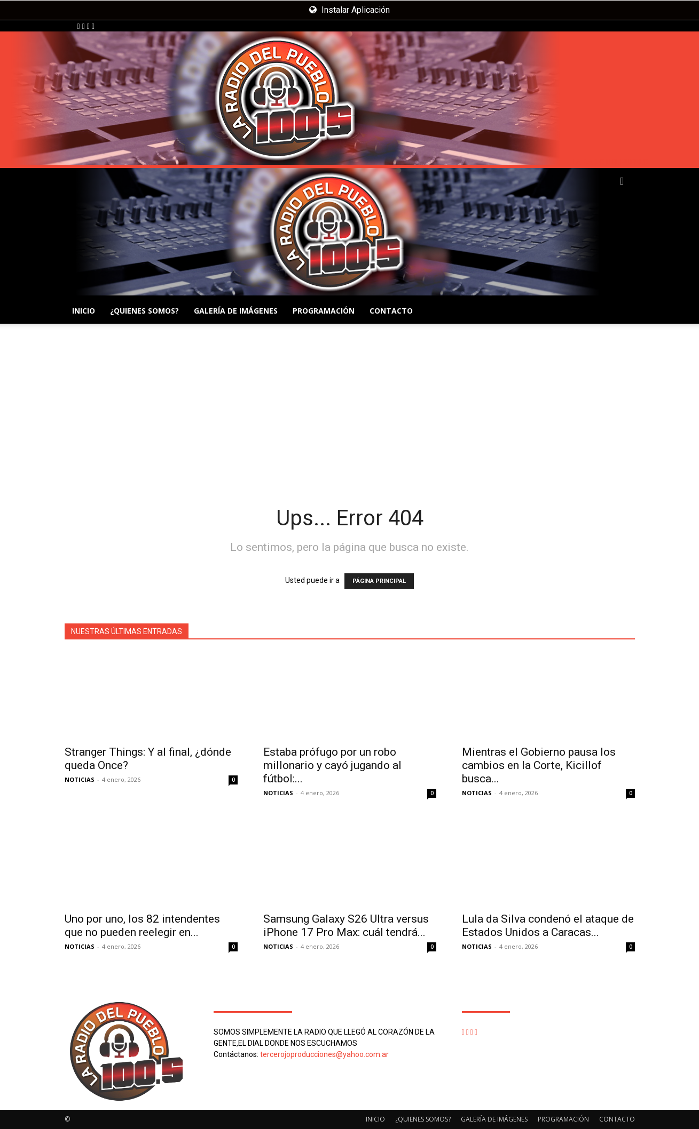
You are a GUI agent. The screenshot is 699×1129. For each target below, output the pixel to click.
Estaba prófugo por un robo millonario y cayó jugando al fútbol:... (332, 765)
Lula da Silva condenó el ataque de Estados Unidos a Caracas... (548, 925)
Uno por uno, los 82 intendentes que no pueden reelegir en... (142, 925)
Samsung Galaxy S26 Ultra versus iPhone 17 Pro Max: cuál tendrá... (346, 925)
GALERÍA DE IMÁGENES (236, 311)
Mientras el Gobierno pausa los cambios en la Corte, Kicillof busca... (539, 765)
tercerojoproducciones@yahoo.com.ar (324, 1054)
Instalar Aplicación (349, 10)
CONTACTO (391, 311)
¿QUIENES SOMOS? (144, 311)
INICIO (83, 311)
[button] (622, 182)
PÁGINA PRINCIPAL (379, 581)
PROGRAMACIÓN (324, 311)
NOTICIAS (80, 779)
